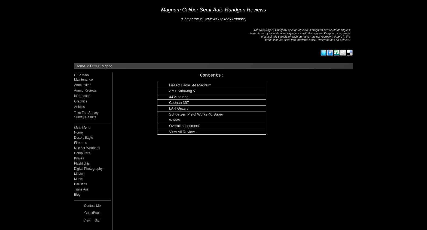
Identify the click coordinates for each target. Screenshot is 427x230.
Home (80, 66)
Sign (98, 220)
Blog (77, 194)
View (87, 220)
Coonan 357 (179, 103)
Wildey (174, 120)
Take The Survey (86, 113)
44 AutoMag (178, 97)
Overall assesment (184, 126)
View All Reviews (183, 132)
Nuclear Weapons (87, 148)
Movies (79, 174)
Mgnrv (107, 66)
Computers (82, 153)
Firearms (80, 143)
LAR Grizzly (178, 109)
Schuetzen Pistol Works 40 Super (196, 115)
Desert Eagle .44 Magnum (190, 85)
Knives (79, 158)
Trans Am (81, 189)
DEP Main (81, 75)
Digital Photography (88, 169)
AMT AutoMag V (182, 91)
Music (78, 179)
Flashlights (82, 163)
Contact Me (92, 206)
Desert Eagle (83, 138)
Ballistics (80, 184)
